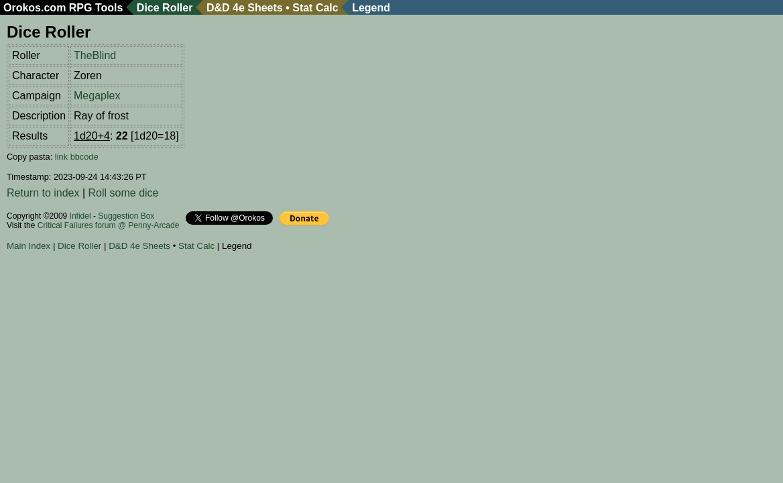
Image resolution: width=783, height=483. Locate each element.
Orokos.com (34, 7)
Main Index (28, 246)
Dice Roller (165, 7)
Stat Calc (315, 7)
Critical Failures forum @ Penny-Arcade (109, 225)
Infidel (80, 216)
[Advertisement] (251, 294)
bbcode (84, 157)
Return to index (43, 193)
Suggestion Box (126, 216)
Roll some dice (123, 193)
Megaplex (97, 95)
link (61, 157)
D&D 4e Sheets (244, 7)
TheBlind (95, 55)
